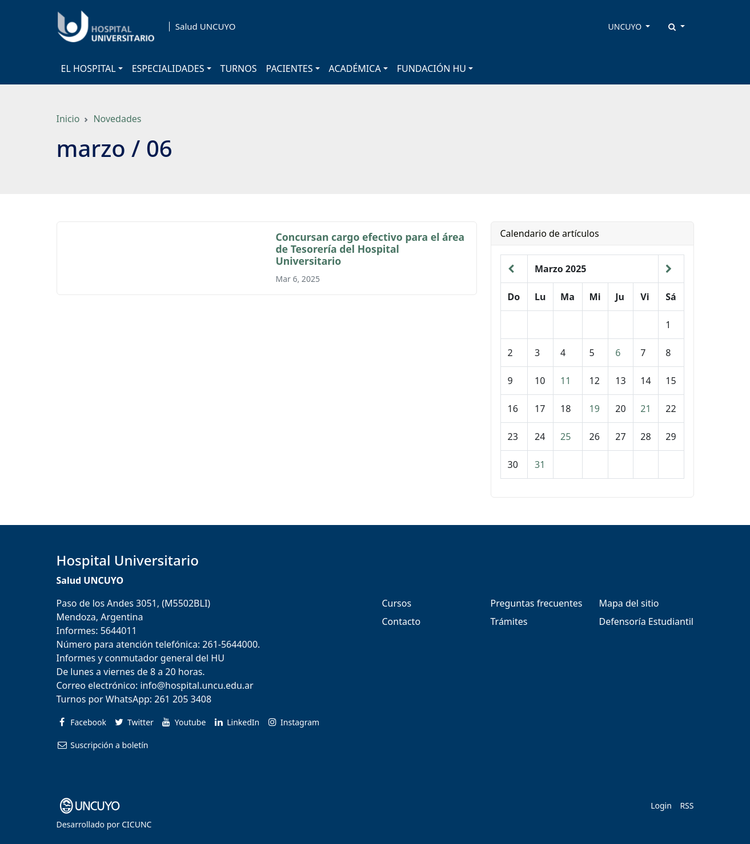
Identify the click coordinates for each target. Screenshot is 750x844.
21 (645, 408)
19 (594, 408)
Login (661, 805)
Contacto (401, 621)
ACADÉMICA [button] (355, 68)
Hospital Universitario (128, 560)
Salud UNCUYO (205, 26)
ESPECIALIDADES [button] (168, 68)
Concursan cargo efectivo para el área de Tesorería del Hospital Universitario (370, 249)
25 (565, 436)
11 (565, 380)
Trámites (509, 621)
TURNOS (238, 68)
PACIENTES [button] (289, 68)
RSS (686, 805)
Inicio (68, 118)
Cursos (397, 603)
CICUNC (136, 824)
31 (540, 464)
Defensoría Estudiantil (646, 621)
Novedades (117, 118)
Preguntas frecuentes (537, 603)
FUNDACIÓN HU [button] (431, 68)
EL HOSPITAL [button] (88, 68)
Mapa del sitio (629, 603)
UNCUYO (626, 26)
